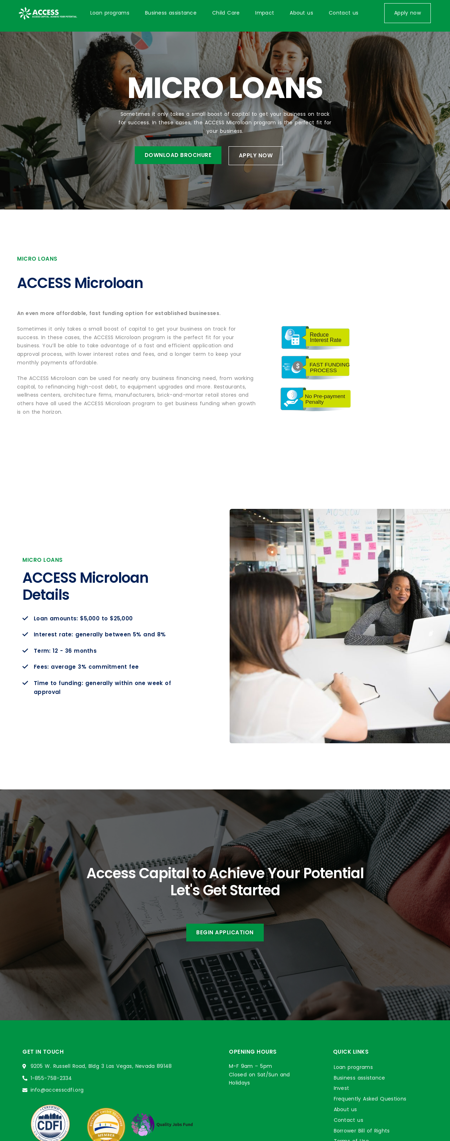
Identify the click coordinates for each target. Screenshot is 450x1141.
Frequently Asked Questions (370, 1098)
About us (301, 12)
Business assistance (171, 12)
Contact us (343, 12)
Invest (341, 1088)
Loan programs (109, 12)
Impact (264, 12)
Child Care (226, 12)
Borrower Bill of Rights (362, 1130)
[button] (407, 13)
